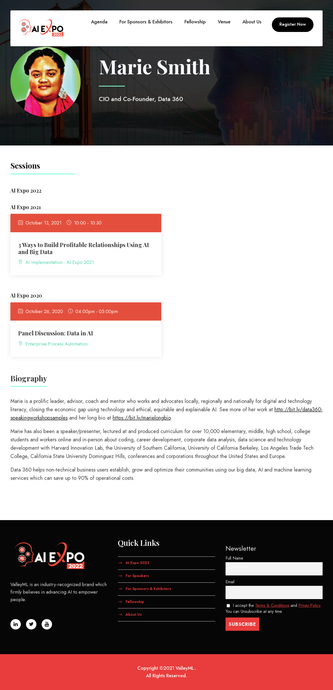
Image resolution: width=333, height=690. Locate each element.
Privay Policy (309, 605)
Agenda (99, 21)
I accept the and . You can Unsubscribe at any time (274, 608)
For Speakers (137, 575)
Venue (224, 21)
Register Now (292, 24)
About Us (251, 21)
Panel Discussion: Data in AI (55, 333)
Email (230, 582)
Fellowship (195, 21)
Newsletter (241, 548)
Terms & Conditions (272, 605)
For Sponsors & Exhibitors (145, 21)
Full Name (234, 558)
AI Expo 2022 (137, 562)
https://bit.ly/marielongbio (142, 418)
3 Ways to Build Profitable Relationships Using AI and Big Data (83, 248)
